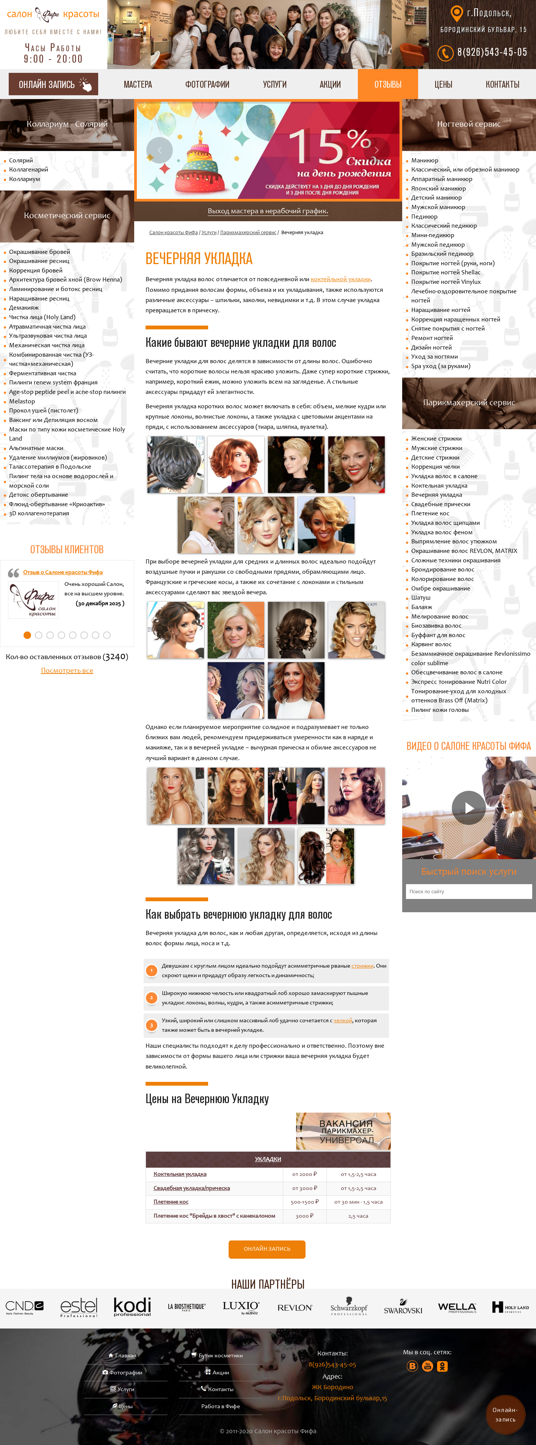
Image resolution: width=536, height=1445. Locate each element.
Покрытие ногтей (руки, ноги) (453, 264)
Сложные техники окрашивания (456, 561)
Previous (159, 150)
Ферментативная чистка (42, 374)
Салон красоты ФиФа (173, 233)
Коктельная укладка (180, 1174)
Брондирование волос (443, 570)
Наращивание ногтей (440, 310)
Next (377, 150)
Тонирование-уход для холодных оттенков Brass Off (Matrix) (458, 697)
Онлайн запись (267, 1249)
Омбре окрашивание (440, 589)
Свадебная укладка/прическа (192, 1188)
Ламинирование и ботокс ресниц (55, 289)
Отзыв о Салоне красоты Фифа (63, 573)
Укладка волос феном (442, 533)
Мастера (138, 84)
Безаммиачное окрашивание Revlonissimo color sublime (471, 659)
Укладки (268, 1160)
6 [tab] (84, 635)
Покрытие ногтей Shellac (446, 273)
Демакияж (24, 308)
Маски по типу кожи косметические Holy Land (67, 435)
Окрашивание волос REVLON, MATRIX (464, 551)
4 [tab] (61, 635)
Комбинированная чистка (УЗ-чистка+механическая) (51, 360)
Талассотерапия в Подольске (50, 467)
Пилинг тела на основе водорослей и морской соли (61, 482)
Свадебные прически (440, 505)
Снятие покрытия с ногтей (448, 329)
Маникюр (424, 161)
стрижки (362, 966)
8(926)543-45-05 (493, 51)
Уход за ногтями (434, 357)
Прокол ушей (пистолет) (43, 411)
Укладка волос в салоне (444, 477)
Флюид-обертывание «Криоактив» (57, 505)
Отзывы (388, 84)
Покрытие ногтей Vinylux (446, 282)
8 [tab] (107, 635)
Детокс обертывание (38, 495)
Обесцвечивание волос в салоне (457, 673)
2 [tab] (38, 635)
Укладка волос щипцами (445, 523)
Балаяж (421, 607)
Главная (125, 1356)
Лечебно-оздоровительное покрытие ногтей (464, 297)
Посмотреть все (67, 671)
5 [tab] (73, 635)
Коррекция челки (435, 467)
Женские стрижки (436, 439)
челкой (343, 1021)
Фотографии (207, 84)
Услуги (275, 84)
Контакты (502, 84)
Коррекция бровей (36, 271)
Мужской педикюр (438, 245)
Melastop (22, 402)
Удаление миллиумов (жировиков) (58, 458)
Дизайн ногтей (431, 348)
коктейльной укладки (341, 280)
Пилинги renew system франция (53, 383)
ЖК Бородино (332, 1394)
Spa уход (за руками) (440, 367)
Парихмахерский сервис (248, 233)
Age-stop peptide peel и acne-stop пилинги (67, 392)
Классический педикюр (444, 226)
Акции (330, 84)
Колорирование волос (442, 579)
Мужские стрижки (436, 448)
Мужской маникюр (438, 208)
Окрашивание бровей (39, 252)
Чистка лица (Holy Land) (42, 318)
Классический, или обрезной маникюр (465, 170)
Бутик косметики (221, 1356)
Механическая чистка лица (47, 346)
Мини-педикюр (432, 236)
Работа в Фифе (220, 1407)
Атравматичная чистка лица (47, 327)
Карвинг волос (431, 645)
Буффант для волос (438, 636)
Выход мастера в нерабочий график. (268, 212)
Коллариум (24, 179)
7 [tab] (95, 635)
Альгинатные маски (36, 448)
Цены (443, 84)
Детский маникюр (436, 198)
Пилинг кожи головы (440, 710)
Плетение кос (171, 1202)
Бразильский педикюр (442, 254)
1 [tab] (27, 635)
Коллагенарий (28, 170)
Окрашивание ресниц (39, 261)
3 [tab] (50, 635)
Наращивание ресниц (39, 299)
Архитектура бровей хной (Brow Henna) (65, 280)
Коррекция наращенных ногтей (455, 320)
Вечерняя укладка (436, 495)
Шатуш (421, 598)
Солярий (21, 161)
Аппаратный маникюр (441, 179)
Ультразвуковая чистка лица (48, 336)
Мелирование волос (440, 617)
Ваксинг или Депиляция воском (53, 420)
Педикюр (424, 217)
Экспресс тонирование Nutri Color (459, 682)
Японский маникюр (438, 189)
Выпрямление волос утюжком (454, 542)
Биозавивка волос (436, 626)
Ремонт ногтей (432, 338)
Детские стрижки (435, 458)
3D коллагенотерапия (39, 514)
